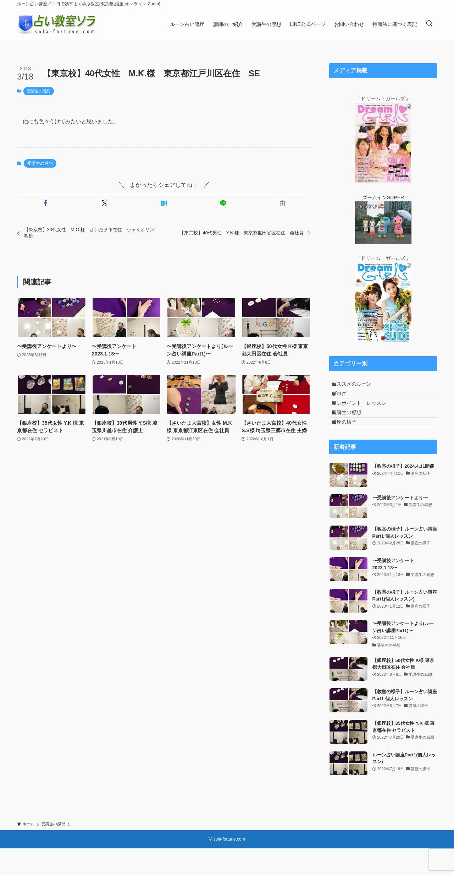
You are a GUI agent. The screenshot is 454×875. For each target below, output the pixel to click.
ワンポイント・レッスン (365, 416)
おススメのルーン (358, 387)
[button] (45, 203)
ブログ (345, 401)
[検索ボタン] (429, 24)
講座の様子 (350, 446)
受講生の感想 (38, 91)
